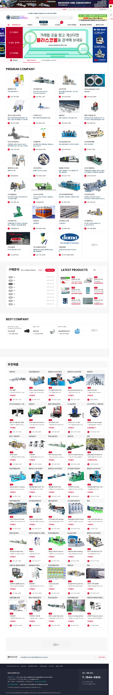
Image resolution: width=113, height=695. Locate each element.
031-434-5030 (66, 97)
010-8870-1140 (94, 593)
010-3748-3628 (75, 432)
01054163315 (14, 176)
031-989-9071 (91, 123)
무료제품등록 (44, 25)
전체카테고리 (16, 25)
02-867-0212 (91, 149)
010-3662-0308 (41, 228)
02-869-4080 (17, 593)
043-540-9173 (91, 176)
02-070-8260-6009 (68, 255)
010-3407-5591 (66, 123)
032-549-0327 (66, 149)
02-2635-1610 (66, 228)
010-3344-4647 (41, 176)
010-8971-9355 (99, 283)
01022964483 (94, 464)
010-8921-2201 (40, 123)
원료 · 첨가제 (15, 43)
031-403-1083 (38, 334)
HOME (64, 9)
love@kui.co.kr (34, 679)
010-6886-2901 (17, 464)
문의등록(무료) (50, 270)
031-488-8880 (91, 228)
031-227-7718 (66, 176)
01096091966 (76, 283)
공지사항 (51, 666)
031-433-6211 (91, 202)
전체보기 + (41, 270)
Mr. (14, 277)
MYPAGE (79, 9)
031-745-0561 (15, 97)
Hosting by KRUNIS (40, 681)
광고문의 (57, 25)
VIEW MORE (101, 657)
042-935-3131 (15, 202)
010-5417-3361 (56, 399)
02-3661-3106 (66, 202)
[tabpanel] (71, 290)
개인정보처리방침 (32, 666)
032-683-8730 (36, 529)
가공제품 (15, 53)
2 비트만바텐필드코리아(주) (48, 60)
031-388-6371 (15, 255)
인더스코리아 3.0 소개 (13, 666)
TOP (111, 19)
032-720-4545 (40, 255)
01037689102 (94, 399)
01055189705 (98, 304)
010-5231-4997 (91, 97)
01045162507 (40, 202)
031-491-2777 (36, 561)
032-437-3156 (63, 334)
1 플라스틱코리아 (31, 60)
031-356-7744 (40, 97)
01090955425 (15, 228)
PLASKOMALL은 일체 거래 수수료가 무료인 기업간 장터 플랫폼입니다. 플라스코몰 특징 (42, 657)
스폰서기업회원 (71, 25)
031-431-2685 (15, 123)
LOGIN (69, 9)
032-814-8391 (75, 561)
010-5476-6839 (37, 464)
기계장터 (15, 32)
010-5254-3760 (41, 149)
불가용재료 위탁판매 (86, 25)
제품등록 (14, 60)
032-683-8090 (36, 432)
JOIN (74, 9)
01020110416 (75, 304)
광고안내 (23, 666)
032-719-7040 (15, 149)
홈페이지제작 (59, 666)
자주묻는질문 (43, 666)
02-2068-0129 (13, 334)
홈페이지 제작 (100, 25)
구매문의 (29, 25)
